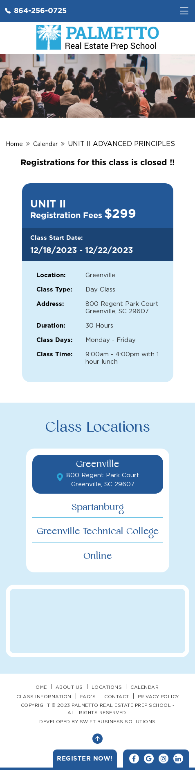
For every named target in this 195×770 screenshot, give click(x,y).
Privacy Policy (158, 696)
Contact (116, 696)
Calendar (45, 144)
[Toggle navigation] (184, 11)
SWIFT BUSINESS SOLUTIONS (118, 721)
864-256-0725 (36, 10)
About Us (69, 687)
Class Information (44, 696)
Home (14, 144)
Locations (107, 687)
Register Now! (85, 758)
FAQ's (88, 696)
